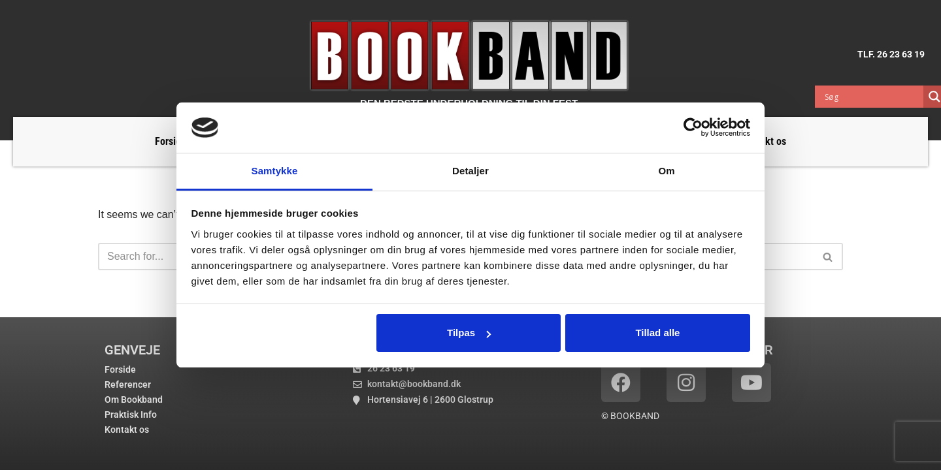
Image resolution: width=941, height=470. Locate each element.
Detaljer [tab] (470, 170)
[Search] (828, 256)
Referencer (128, 384)
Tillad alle (657, 332)
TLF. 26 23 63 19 (891, 54)
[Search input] (872, 97)
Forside (170, 141)
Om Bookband (134, 399)
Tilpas (469, 332)
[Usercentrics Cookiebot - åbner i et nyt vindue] (693, 127)
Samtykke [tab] (275, 170)
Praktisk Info (131, 414)
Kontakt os (127, 429)
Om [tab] (666, 170)
